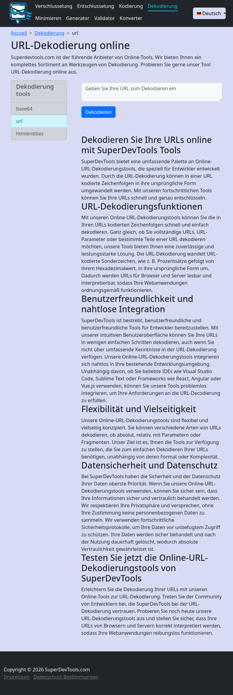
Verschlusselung (53, 6)
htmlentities (29, 133)
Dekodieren (98, 112)
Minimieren (48, 18)
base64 (24, 108)
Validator (104, 18)
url (75, 33)
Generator (77, 18)
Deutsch (209, 13)
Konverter (131, 18)
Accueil (19, 33)
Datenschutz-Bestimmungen (65, 676)
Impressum (17, 676)
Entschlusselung (95, 6)
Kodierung (131, 6)
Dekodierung (162, 6)
